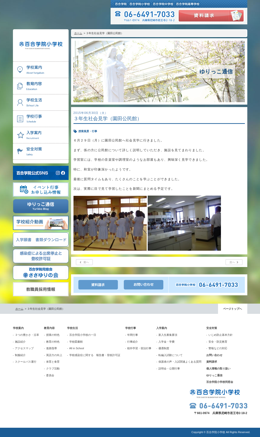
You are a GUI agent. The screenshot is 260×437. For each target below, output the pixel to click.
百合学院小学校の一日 (82, 334)
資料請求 (211, 361)
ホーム (78, 33)
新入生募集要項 (167, 334)
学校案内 (18, 328)
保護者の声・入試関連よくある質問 (179, 361)
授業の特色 (53, 334)
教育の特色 (53, 341)
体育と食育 (53, 361)
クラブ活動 (53, 368)
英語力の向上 (54, 355)
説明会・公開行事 (169, 368)
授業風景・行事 (87, 131)
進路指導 (51, 348)
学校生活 (72, 328)
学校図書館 (76, 341)
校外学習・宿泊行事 (139, 348)
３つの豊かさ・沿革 (27, 334)
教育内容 (49, 328)
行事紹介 (132, 341)
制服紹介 (20, 355)
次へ (232, 262)
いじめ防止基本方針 (220, 334)
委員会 (50, 375)
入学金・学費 (166, 341)
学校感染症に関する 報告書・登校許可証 (94, 355)
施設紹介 (20, 341)
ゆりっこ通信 (214, 375)
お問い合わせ (214, 355)
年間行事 (132, 334)
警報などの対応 (217, 348)
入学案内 (161, 328)
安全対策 (211, 328)
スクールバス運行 (25, 361)
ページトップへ (232, 308)
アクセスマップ (24, 348)
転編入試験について (170, 355)
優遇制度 (163, 348)
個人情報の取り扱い (218, 368)
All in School (76, 348)
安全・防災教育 (217, 341)
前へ (86, 262)
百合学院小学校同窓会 (219, 381)
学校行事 (130, 328)
